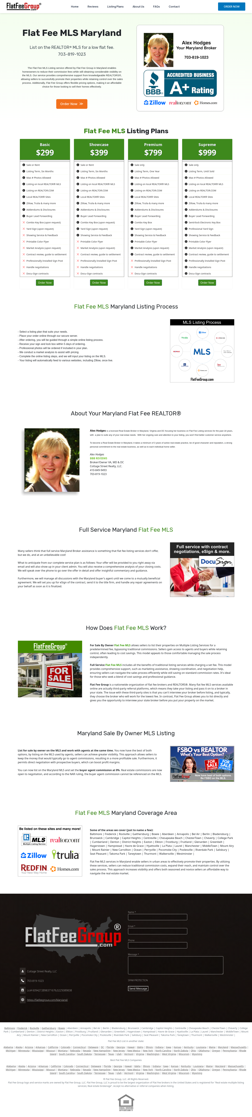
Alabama (8, 1047)
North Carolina (163, 1050)
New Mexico (133, 1050)
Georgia (120, 1047)
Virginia (140, 1054)
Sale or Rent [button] (31, 164)
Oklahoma (204, 1050)
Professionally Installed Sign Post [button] (42, 260)
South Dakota (84, 1054)
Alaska (19, 1047)
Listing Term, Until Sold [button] (199, 171)
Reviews (93, 6)
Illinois (149, 1047)
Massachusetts (239, 1047)
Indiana (159, 1047)
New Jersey (119, 1050)
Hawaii (131, 1047)
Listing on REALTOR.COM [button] (38, 190)
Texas (111, 1054)
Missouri (50, 1050)
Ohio (193, 1050)
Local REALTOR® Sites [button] (36, 196)
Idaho (140, 1047)
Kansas (177, 1047)
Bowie (61, 1028)
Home (75, 6)
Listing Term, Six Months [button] (38, 171)
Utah (119, 1054)
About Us (138, 6)
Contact (174, 6)
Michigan (11, 1050)
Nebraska (75, 1050)
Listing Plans (115, 6)
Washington (153, 1054)
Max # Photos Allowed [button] (36, 177)
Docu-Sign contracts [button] (35, 273)
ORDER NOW (232, 6)
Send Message (138, 988)
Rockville (34, 1028)
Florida (110, 1047)
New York (148, 1050)
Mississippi (38, 1050)
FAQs (156, 6)
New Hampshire (102, 1050)
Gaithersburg (49, 1028)
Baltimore (9, 1028)
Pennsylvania (230, 1050)
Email (131, 926)
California (53, 1047)
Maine (212, 1047)
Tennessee (100, 1054)
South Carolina (67, 1054)
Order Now (71, 103)
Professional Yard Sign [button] (199, 228)
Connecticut (79, 1047)
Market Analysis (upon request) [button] (41, 248)
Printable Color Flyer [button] (35, 241)
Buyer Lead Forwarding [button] (37, 216)
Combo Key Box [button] (141, 222)
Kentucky (189, 1047)
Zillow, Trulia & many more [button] (39, 203)
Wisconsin (184, 1054)
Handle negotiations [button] (35, 267)
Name (132, 912)
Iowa (168, 1047)
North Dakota (181, 1050)
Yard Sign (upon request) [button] (38, 228)
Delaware (93, 1047)
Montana (63, 1050)
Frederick (22, 1028)
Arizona (29, 1047)
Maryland (223, 1047)
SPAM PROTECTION (138, 980)
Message (133, 954)
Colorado (66, 1047)
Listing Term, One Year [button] (145, 171)
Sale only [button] (138, 164)
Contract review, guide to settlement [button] (44, 254)
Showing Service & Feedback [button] (40, 235)
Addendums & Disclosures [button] (39, 209)
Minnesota (24, 1050)
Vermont (128, 1054)
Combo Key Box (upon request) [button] (41, 222)
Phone (131, 940)
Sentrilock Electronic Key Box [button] (203, 222)
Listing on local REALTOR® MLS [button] (41, 184)
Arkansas (40, 1047)
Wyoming (197, 1054)
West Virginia (169, 1054)
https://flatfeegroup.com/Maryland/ (47, 1000)
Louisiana (201, 1047)
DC (102, 1047)
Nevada (87, 1050)
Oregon (216, 1050)
